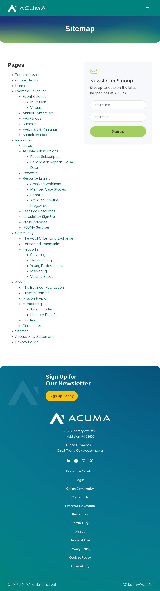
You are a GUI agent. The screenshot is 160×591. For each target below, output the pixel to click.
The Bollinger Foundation (43, 287)
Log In (80, 480)
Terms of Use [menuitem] (80, 540)
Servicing (37, 255)
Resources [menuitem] (80, 514)
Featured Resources (39, 211)
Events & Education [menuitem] (80, 506)
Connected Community (41, 244)
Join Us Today (41, 309)
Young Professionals (46, 266)
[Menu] (147, 8)
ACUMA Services (36, 227)
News (27, 146)
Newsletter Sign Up (39, 217)
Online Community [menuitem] (80, 488)
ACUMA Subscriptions (40, 151)
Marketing (38, 271)
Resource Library (37, 178)
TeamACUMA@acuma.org (84, 450)
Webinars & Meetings (40, 129)
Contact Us (32, 326)
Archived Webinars (45, 184)
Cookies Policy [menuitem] (80, 557)
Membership (33, 304)
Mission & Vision (35, 298)
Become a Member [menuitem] (80, 471)
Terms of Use (26, 75)
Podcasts (30, 173)
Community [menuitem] (79, 523)
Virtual (35, 107)
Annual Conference (38, 113)
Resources (23, 140)
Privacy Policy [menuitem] (79, 549)
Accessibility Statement (34, 336)
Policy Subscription (46, 157)
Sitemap (22, 331)
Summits (30, 124)
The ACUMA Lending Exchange (48, 238)
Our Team (30, 320)
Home (20, 86)
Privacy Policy (26, 342)
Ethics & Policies (36, 293)
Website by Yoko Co (137, 584)
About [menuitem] (80, 532)
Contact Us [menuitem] (80, 497)
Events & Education (31, 91)
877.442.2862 (85, 445)
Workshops (32, 118)
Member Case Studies (48, 189)
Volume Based (41, 276)
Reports (36, 195)
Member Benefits (44, 315)
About (20, 282)
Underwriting (41, 260)
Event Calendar (35, 96)
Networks (31, 249)
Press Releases (35, 222)
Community (24, 233)
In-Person (38, 102)
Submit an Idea (35, 135)
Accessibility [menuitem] (79, 566)
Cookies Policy (27, 80)
